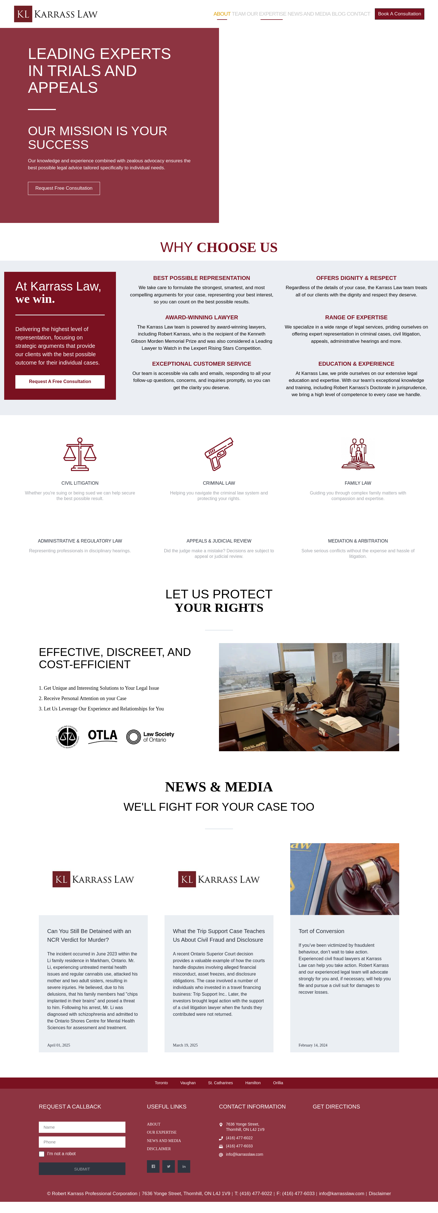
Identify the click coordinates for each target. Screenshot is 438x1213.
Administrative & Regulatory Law (80, 543)
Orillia (278, 1093)
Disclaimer (159, 1160)
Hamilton (253, 1093)
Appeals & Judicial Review (219, 543)
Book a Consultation (396, 11)
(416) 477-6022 (239, 1149)
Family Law (358, 485)
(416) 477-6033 (239, 1157)
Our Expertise (260, 11)
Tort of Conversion (328, 933)
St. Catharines (220, 1093)
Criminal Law (219, 485)
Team (233, 11)
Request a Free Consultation (62, 385)
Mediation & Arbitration (358, 543)
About (214, 11)
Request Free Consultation (70, 189)
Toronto (161, 1093)
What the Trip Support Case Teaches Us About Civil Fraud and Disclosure (218, 941)
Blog (330, 11)
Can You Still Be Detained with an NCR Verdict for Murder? (88, 941)
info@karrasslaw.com (244, 1165)
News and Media (301, 11)
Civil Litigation (80, 485)
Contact (351, 11)
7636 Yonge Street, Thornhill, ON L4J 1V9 (245, 1138)
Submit (82, 1180)
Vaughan (188, 1093)
